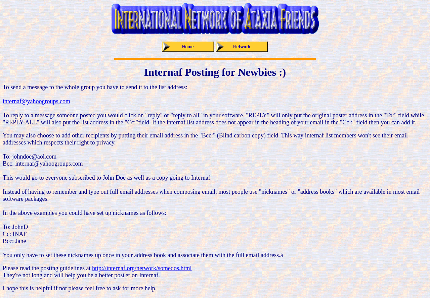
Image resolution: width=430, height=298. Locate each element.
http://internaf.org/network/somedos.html (142, 268)
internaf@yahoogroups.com (36, 101)
